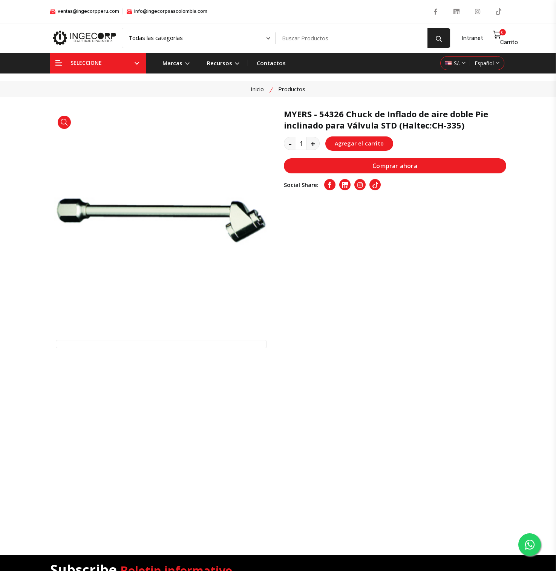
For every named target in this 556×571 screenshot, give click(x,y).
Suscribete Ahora (474, 407)
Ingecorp (237, 547)
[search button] (438, 38)
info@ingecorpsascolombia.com (167, 11)
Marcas (176, 63)
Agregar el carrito (360, 144)
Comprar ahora (394, 166)
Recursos (223, 63)
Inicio (257, 89)
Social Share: (301, 186)
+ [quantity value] (313, 144)
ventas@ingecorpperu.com (84, 11)
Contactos (271, 63)
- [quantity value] (290, 144)
